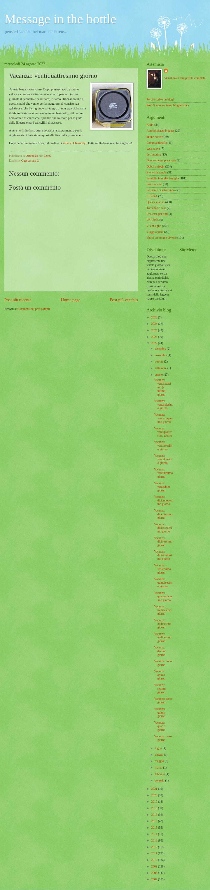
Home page (70, 299)
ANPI (150, 124)
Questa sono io (30, 160)
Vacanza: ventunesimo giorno (163, 473)
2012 (154, 847)
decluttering (154, 154)
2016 (154, 821)
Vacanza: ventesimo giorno (162, 487)
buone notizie (155, 136)
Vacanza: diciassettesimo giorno (163, 528)
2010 (154, 860)
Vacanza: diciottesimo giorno (163, 514)
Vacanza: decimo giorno (160, 651)
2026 (154, 317)
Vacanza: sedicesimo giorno (162, 569)
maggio (160, 761)
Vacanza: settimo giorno (160, 688)
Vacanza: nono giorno (163, 663)
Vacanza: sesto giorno (163, 700)
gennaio (160, 780)
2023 (154, 337)
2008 (154, 872)
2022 (154, 343)
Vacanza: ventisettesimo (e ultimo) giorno (162, 387)
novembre (161, 355)
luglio (159, 748)
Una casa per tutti (157, 214)
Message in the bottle (60, 19)
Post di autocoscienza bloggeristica (168, 105)
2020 (154, 795)
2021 (154, 788)
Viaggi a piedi (155, 231)
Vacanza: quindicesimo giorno (163, 582)
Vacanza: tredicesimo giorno (162, 610)
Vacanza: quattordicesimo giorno (163, 596)
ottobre (159, 361)
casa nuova (153, 148)
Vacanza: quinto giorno (159, 712)
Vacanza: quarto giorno (159, 726)
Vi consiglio (154, 226)
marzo (159, 767)
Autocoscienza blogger (160, 130)
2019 (154, 801)
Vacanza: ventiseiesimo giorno (163, 404)
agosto (159, 374)
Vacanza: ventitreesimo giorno (163, 445)
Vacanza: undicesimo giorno (162, 637)
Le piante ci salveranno (161, 190)
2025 (154, 323)
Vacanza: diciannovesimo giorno (163, 500)
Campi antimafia (157, 142)
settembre (161, 368)
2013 (154, 840)
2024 (154, 330)
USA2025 (153, 219)
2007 (154, 879)
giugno (159, 754)
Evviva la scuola (156, 172)
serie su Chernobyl (75, 143)
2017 (154, 814)
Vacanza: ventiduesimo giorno (163, 459)
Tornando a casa (156, 208)
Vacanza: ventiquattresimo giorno (163, 432)
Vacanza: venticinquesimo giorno (163, 418)
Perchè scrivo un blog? (160, 99)
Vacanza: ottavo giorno (159, 675)
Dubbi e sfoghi (155, 166)
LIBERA (152, 196)
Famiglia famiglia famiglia (163, 178)
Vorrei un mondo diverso (162, 237)
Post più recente (17, 299)
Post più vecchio (124, 299)
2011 (154, 853)
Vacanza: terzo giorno (163, 738)
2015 (154, 827)
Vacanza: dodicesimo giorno (162, 624)
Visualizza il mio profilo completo (184, 78)
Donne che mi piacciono (161, 160)
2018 (154, 808)
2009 (154, 866)
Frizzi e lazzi (154, 184)
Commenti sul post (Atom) (34, 309)
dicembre (161, 348)
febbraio (160, 774)
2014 (154, 834)
